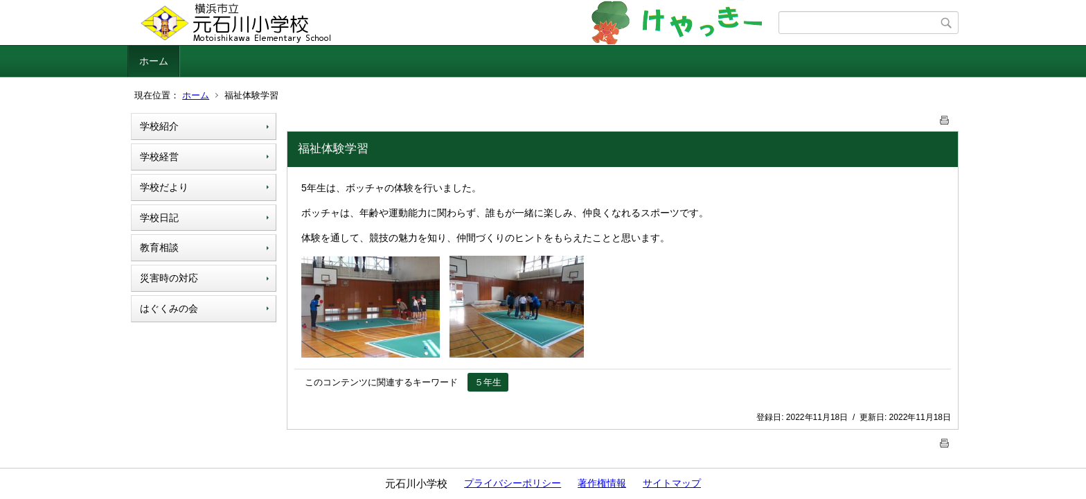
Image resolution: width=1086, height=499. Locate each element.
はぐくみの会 (169, 308)
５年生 (487, 382)
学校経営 (159, 156)
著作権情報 (602, 483)
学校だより (164, 187)
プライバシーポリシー (512, 483)
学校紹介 (159, 126)
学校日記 (159, 217)
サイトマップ (672, 483)
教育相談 (159, 247)
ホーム (153, 61)
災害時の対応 (169, 277)
